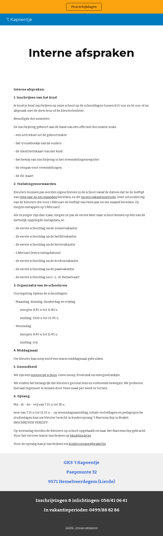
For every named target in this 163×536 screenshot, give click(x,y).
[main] (81, 52)
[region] (81, 7)
